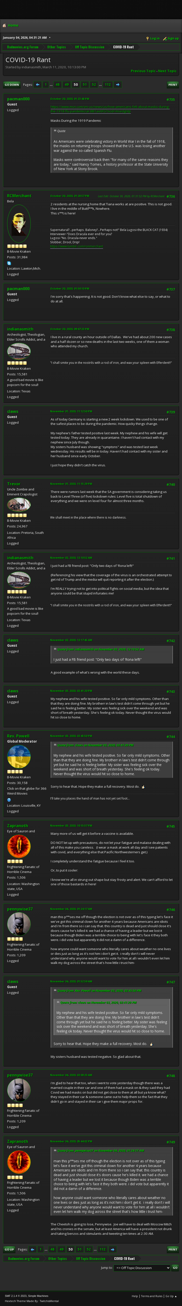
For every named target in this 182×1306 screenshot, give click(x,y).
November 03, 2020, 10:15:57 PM (71, 825)
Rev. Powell (18, 736)
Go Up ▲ (171, 1296)
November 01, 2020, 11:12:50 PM (71, 411)
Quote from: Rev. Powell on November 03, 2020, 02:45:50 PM (99, 991)
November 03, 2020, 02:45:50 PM (71, 736)
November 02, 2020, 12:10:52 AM (71, 557)
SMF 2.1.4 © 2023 (16, 1295)
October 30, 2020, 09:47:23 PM (69, 329)
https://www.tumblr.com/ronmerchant (76, 246)
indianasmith (20, 329)
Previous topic (143, 71)
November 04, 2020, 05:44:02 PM (71, 1141)
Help (135, 1296)
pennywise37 (20, 909)
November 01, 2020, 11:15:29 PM (71, 484)
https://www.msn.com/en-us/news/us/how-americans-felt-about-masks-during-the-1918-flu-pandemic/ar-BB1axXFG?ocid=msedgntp (110, 109)
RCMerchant (19, 195)
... (51, 84)
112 (108, 84)
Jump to (106, 1268)
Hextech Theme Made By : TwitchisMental (32, 1301)
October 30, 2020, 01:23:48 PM (69, 99)
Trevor (13, 484)
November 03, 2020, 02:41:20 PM (71, 691)
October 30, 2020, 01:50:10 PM (69, 288)
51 (85, 84)
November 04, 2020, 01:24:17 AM (71, 909)
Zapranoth (17, 825)
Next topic (167, 71)
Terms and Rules (151, 1296)
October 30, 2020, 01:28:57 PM (69, 196)
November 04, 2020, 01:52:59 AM (71, 981)
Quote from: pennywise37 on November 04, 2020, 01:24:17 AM (100, 1151)
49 (67, 84)
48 (58, 84)
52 (94, 84)
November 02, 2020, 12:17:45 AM (71, 640)
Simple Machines (38, 1295)
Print (172, 85)
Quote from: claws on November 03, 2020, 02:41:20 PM (95, 745)
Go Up (9, 1249)
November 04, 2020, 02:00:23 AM (71, 1075)
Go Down (12, 85)
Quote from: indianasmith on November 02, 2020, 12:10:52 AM (100, 649)
